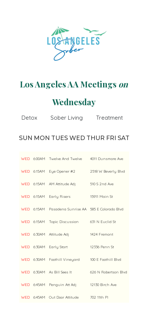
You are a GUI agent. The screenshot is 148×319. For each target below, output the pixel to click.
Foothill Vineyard (64, 259)
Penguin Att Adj (62, 284)
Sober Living (66, 117)
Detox (29, 117)
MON (42, 138)
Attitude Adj (59, 234)
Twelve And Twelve (65, 158)
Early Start (58, 247)
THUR (95, 138)
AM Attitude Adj (62, 184)
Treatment (109, 117)
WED (77, 138)
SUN (25, 138)
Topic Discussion (64, 221)
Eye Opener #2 (62, 171)
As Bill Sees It (60, 272)
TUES (59, 138)
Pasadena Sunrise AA (67, 209)
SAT (123, 138)
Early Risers (59, 196)
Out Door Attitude (64, 297)
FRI (111, 138)
